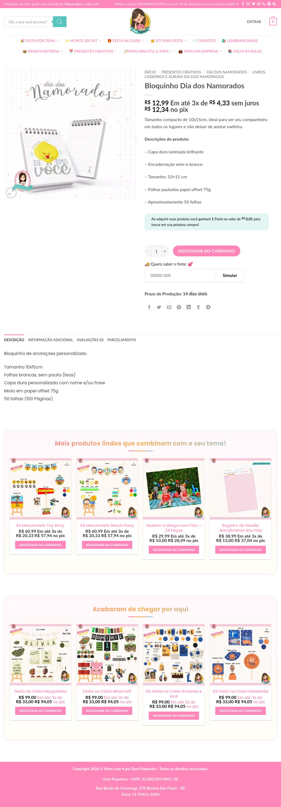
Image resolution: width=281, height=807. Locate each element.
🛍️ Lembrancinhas (240, 40)
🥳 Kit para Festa (168, 40)
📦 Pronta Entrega (43, 51)
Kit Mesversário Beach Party (107, 525)
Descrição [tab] (14, 340)
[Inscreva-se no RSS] (274, 4)
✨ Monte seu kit (83, 40)
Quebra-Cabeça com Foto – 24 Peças (174, 528)
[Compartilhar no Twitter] (159, 307)
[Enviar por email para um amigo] (169, 307)
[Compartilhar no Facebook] (149, 307)
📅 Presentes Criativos (93, 51)
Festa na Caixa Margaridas (40, 691)
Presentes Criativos (181, 72)
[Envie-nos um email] (258, 4)
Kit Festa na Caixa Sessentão (240, 694)
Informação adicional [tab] (50, 340)
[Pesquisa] (60, 21)
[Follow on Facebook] (243, 4)
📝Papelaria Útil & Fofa (147, 51)
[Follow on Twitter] (253, 4)
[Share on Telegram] (208, 307)
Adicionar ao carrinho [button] (40, 545)
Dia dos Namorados (227, 72)
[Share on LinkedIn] (188, 307)
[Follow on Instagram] (248, 4)
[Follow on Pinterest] (269, 4)
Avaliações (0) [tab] (90, 340)
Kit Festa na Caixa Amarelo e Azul (173, 694)
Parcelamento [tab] (121, 340)
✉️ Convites (204, 40)
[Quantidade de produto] (156, 251)
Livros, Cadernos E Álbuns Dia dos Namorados (205, 74)
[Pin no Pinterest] (178, 307)
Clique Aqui (73, 4)
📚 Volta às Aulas (244, 51)
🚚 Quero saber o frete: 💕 (169, 264)
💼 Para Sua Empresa (200, 51)
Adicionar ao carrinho (206, 250)
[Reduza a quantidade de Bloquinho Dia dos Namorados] (148, 251)
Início (150, 72)
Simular (230, 275)
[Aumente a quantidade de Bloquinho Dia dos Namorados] (165, 251)
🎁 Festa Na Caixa (125, 40)
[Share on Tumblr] (198, 307)
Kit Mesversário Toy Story (40, 525)
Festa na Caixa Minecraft (107, 691)
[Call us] (264, 4)
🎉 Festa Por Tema (39, 40)
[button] (254, 21)
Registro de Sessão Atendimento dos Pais (240, 528)
